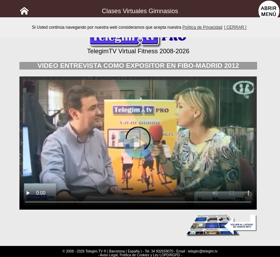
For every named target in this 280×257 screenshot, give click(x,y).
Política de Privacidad (202, 27)
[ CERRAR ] (235, 27)
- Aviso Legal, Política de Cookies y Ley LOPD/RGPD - (140, 255)
